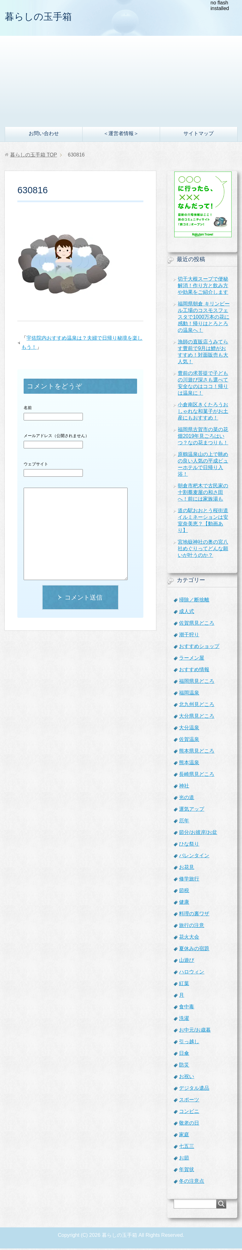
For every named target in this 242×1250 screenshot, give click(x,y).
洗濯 (184, 1019)
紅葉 (184, 985)
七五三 (186, 1147)
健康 (184, 903)
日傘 (184, 1054)
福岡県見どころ (196, 682)
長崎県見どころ (196, 775)
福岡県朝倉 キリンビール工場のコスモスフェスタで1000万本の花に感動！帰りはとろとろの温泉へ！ (203, 318)
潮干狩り (189, 636)
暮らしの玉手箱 (45, 16)
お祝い (186, 1078)
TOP (33, 156)
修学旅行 (189, 880)
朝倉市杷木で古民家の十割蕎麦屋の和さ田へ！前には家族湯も (203, 494)
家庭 (184, 1136)
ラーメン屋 (191, 659)
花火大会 (189, 938)
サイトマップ (198, 135)
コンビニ (189, 1113)
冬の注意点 (191, 1182)
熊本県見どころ (196, 752)
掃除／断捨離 (194, 601)
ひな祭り (189, 845)
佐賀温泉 (189, 740)
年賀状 (186, 1171)
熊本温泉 (189, 764)
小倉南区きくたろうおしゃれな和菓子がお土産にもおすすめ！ (203, 412)
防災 (184, 1066)
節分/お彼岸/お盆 (198, 833)
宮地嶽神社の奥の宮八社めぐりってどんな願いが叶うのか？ (203, 550)
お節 (184, 1159)
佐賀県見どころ (196, 624)
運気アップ (191, 810)
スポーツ (189, 1101)
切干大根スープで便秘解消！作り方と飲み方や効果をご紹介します (203, 287)
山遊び (186, 961)
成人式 (186, 613)
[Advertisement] (121, 81)
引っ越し (189, 1043)
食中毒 (186, 1008)
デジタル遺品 (194, 1089)
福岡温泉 (189, 694)
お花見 (186, 868)
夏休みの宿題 (194, 950)
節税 (184, 892)
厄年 (184, 822)
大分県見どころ (196, 717)
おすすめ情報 (194, 671)
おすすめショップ (199, 647)
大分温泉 (189, 729)
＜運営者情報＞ (121, 135)
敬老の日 (189, 1124)
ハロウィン (191, 973)
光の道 (186, 799)
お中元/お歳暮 (194, 1031)
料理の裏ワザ (194, 915)
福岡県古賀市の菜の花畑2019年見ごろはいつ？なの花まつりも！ (203, 437)
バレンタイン (194, 857)
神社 (184, 787)
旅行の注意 (191, 926)
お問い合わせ (44, 135)
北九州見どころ (196, 706)
